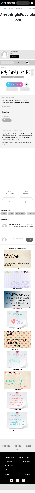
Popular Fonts (9, 457)
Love (17, 268)
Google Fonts (9, 466)
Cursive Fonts (26, 461)
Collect (12, 89)
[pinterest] (23, 480)
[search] (23, 3)
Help (6, 470)
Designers (29, 448)
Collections (19, 8)
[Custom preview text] (7, 62)
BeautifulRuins (17, 329)
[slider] (18, 62)
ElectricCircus (17, 309)
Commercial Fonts (24, 457)
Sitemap (27, 474)
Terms (28, 470)
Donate (7, 120)
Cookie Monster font (25, 134)
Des (11, 53)
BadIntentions (17, 288)
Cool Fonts (8, 461)
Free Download (14, 84)
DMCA (7, 474)
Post (29, 239)
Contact (14, 56)
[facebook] (11, 480)
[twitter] (17, 480)
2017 (9, 191)
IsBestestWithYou (17, 349)
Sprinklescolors (17, 430)
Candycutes (17, 409)
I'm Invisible (17, 389)
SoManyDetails (17, 369)
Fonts (4, 8)
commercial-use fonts (17, 448)
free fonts (6, 448)
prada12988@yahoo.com (22, 102)
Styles (11, 8)
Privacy (21, 470)
